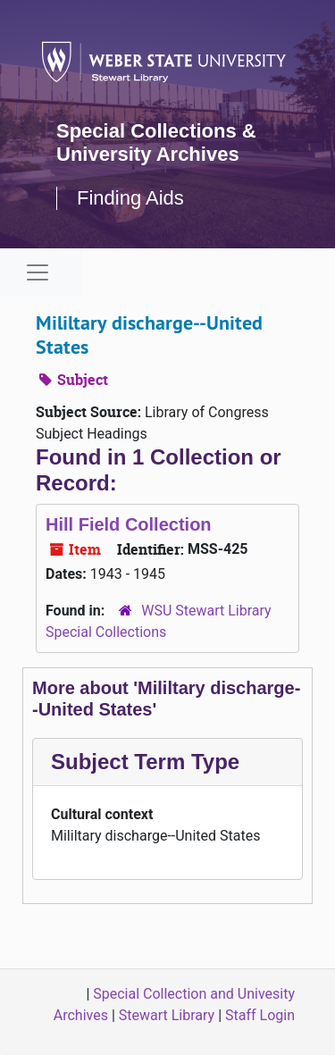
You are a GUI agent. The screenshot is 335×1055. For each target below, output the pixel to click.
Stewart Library (166, 1015)
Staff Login (260, 1015)
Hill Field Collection (129, 524)
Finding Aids (130, 198)
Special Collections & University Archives (156, 142)
